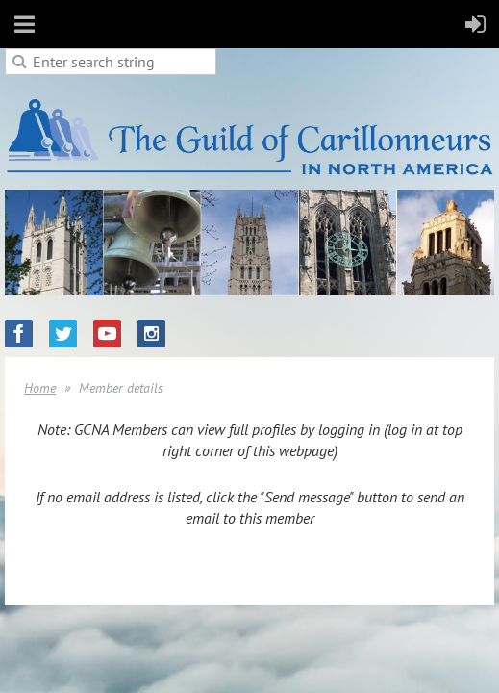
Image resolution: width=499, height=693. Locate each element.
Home (40, 388)
